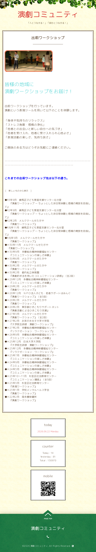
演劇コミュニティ (48, 14)
